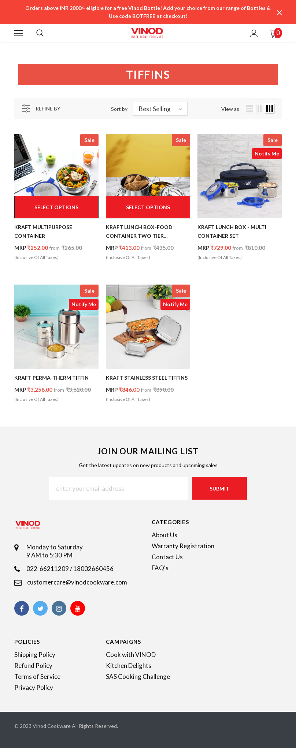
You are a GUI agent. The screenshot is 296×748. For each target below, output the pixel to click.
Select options (56, 207)
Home (21, 53)
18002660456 (93, 568)
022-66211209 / (49, 568)
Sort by (119, 109)
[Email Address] (118, 488)
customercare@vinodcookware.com (77, 582)
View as (230, 109)
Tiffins (41, 53)
